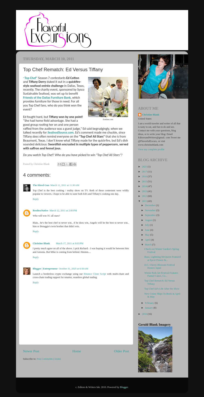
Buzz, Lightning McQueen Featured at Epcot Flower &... (162, 258)
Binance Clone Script (95, 273)
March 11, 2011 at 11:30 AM (64, 185)
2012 (145, 196)
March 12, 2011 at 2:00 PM (63, 210)
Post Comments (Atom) (49, 359)
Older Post (121, 351)
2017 (145, 171)
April (148, 239)
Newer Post (31, 351)
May (147, 234)
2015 (145, 181)
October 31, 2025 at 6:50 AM (73, 268)
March (148, 244)
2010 (145, 314)
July (147, 225)
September (150, 215)
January (149, 307)
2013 (145, 191)
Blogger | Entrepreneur (45, 268)
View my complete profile (151, 149)
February (150, 303)
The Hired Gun (41, 185)
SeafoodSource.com (60, 132)
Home (76, 351)
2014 (145, 186)
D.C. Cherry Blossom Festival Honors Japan (159, 266)
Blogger (124, 387)
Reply (36, 199)
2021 (145, 166)
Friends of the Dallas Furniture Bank (47, 97)
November (150, 210)
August (149, 220)
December (150, 205)
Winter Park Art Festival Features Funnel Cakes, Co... (161, 274)
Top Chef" (31, 78)
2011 (145, 201)
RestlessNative (40, 210)
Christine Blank (41, 243)
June (147, 230)
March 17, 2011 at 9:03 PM (69, 243)
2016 (145, 176)
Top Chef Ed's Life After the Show (161, 288)
